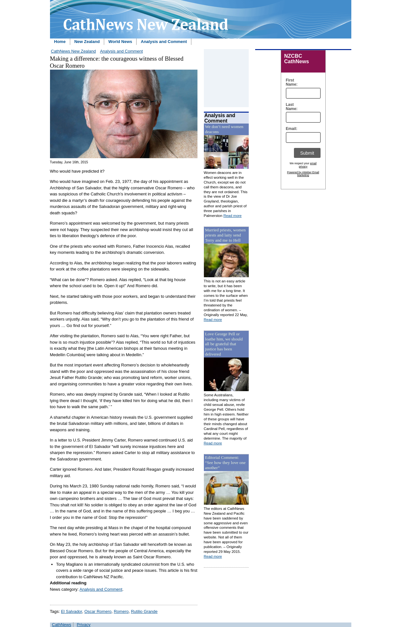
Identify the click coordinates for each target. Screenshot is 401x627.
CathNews (61, 624)
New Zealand (87, 41)
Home (60, 41)
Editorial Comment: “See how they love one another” (225, 462)
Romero (121, 611)
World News (120, 41)
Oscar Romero (98, 611)
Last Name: (290, 107)
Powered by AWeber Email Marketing (303, 174)
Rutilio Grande (144, 611)
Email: (290, 129)
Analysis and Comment (164, 41)
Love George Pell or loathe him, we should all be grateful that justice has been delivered (224, 344)
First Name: (290, 82)
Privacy (84, 624)
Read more (232, 216)
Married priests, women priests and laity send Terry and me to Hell (225, 235)
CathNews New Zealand (73, 51)
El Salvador (71, 611)
